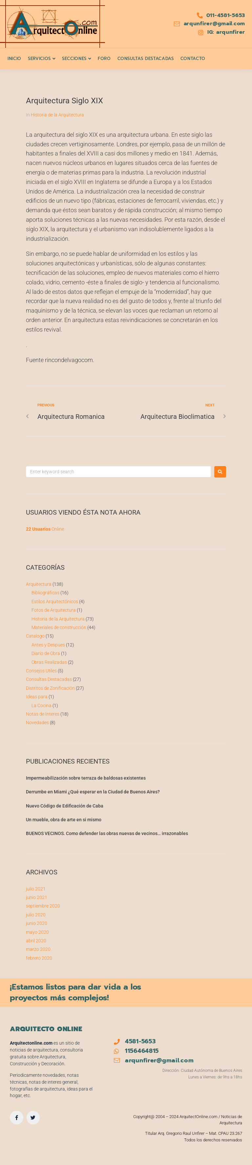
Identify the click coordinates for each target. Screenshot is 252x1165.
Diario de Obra (46, 653)
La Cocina (42, 705)
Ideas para (37, 696)
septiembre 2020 (43, 906)
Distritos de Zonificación (50, 688)
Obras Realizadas (49, 662)
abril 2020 (36, 940)
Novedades (37, 722)
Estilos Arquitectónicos (55, 601)
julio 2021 (36, 888)
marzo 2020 (38, 949)
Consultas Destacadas (49, 679)
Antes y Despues (48, 644)
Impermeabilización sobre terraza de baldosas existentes (86, 778)
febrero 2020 (39, 958)
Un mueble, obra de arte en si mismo (63, 819)
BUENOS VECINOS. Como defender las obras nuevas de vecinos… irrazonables (107, 833)
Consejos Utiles (41, 670)
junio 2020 (36, 923)
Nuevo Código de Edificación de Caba (64, 805)
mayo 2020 (37, 932)
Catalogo (35, 636)
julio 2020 (36, 914)
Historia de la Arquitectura (57, 114)
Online (45, 529)
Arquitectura (39, 584)
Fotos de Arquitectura (54, 610)
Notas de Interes (42, 714)
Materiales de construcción (59, 627)
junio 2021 (36, 897)
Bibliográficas (45, 592)
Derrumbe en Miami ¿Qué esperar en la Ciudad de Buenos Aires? (93, 791)
